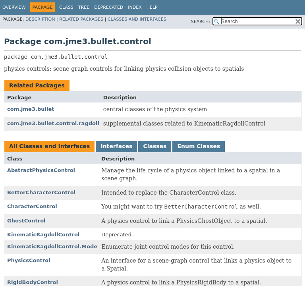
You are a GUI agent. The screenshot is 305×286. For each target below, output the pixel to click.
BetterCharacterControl (41, 192)
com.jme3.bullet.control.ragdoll (53, 123)
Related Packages (81, 19)
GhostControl (26, 221)
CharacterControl (32, 206)
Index (134, 7)
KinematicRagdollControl (43, 235)
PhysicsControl (28, 260)
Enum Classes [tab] (198, 146)
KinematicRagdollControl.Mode (52, 246)
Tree (83, 7)
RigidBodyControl (32, 282)
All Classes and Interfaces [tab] (49, 146)
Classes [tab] (154, 146)
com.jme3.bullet (30, 109)
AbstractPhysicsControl (41, 170)
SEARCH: (200, 21)
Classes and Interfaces (137, 19)
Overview (14, 7)
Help (152, 7)
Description (40, 19)
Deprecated (108, 7)
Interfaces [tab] (116, 146)
